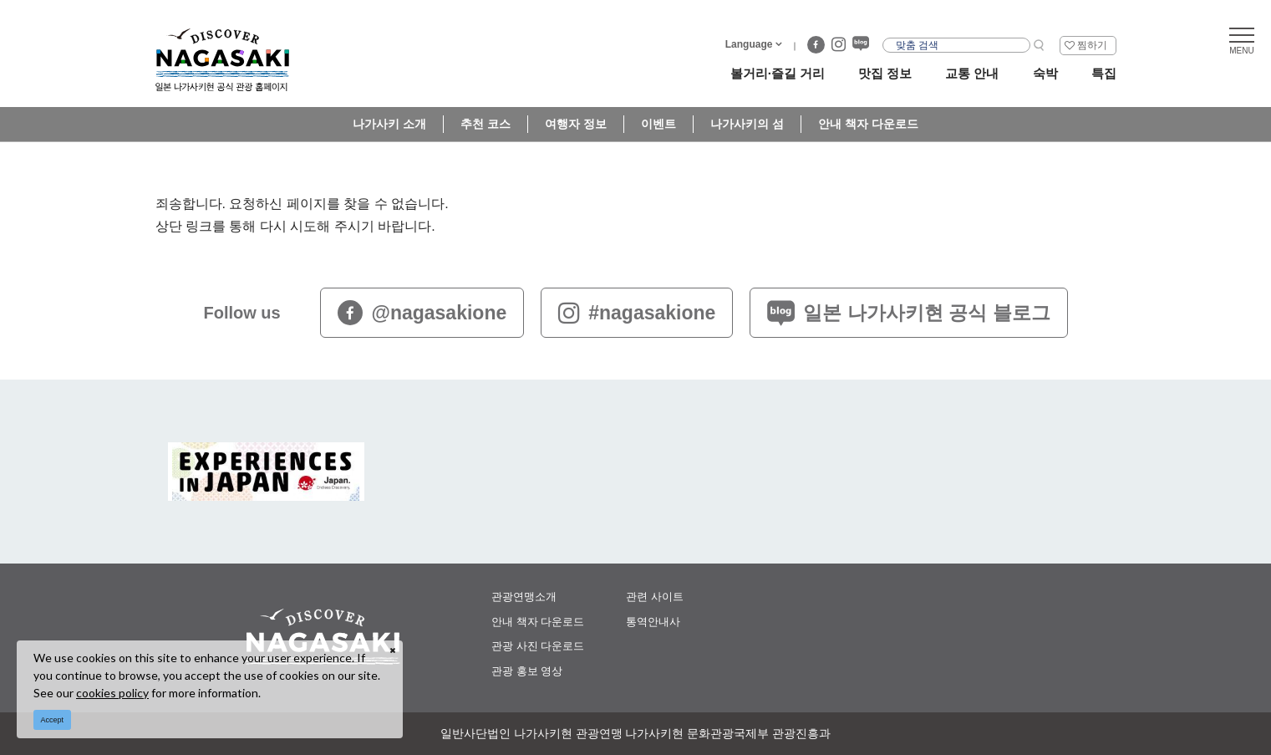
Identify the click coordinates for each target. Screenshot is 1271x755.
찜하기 (1092, 45)
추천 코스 (485, 123)
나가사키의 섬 (747, 123)
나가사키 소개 (389, 123)
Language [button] (749, 44)
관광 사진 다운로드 (537, 646)
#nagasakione (636, 312)
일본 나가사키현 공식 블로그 (908, 312)
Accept (52, 720)
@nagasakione (422, 312)
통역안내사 (653, 621)
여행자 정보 (576, 123)
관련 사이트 (655, 596)
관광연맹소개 (524, 596)
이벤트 (658, 123)
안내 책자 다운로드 (868, 123)
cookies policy (112, 693)
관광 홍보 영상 (526, 671)
